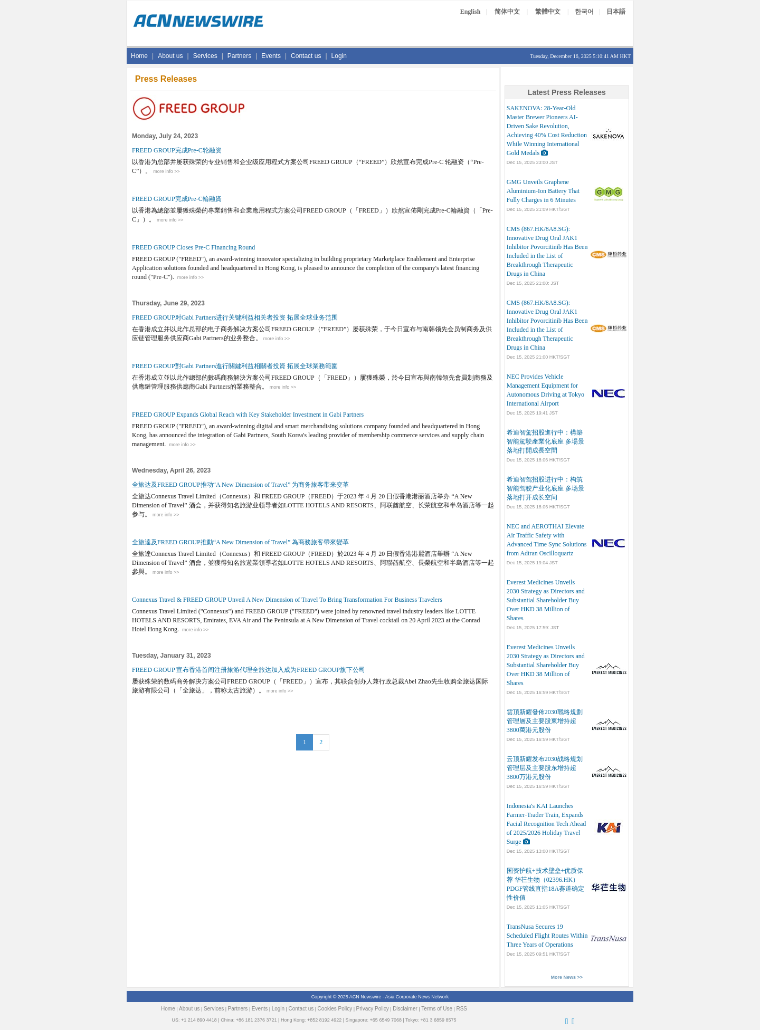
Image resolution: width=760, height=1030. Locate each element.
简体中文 (507, 11)
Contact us (306, 56)
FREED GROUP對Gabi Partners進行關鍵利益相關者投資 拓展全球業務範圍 (235, 366)
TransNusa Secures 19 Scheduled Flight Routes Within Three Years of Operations (547, 935)
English (470, 11)
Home (139, 56)
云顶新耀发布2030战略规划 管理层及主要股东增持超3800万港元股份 (545, 768)
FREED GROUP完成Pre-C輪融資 (177, 199)
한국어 (584, 11)
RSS (461, 1009)
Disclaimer (405, 1009)
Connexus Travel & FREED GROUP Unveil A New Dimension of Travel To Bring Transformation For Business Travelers (287, 599)
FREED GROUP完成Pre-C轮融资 (177, 150)
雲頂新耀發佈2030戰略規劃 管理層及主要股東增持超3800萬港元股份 (545, 721)
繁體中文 (547, 11)
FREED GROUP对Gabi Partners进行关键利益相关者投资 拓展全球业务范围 (235, 317)
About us (170, 56)
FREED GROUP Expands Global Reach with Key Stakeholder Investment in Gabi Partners (248, 414)
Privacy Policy (372, 1009)
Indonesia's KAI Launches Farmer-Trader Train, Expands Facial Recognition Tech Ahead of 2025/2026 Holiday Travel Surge (546, 823)
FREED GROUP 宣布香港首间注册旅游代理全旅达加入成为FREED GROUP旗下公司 (248, 669)
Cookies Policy (335, 1009)
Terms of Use (436, 1009)
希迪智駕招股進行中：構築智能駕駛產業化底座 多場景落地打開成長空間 (545, 441)
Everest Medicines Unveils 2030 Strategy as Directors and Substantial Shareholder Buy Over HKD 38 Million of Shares (546, 600)
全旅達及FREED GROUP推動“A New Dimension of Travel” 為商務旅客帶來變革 (240, 542)
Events (271, 56)
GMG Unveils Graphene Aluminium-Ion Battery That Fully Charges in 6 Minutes (543, 191)
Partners (239, 56)
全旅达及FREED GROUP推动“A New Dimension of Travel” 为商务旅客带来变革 (240, 484)
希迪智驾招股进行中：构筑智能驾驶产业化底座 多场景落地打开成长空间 (545, 488)
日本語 (615, 11)
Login (339, 56)
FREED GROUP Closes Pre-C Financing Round (193, 247)
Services (205, 56)
